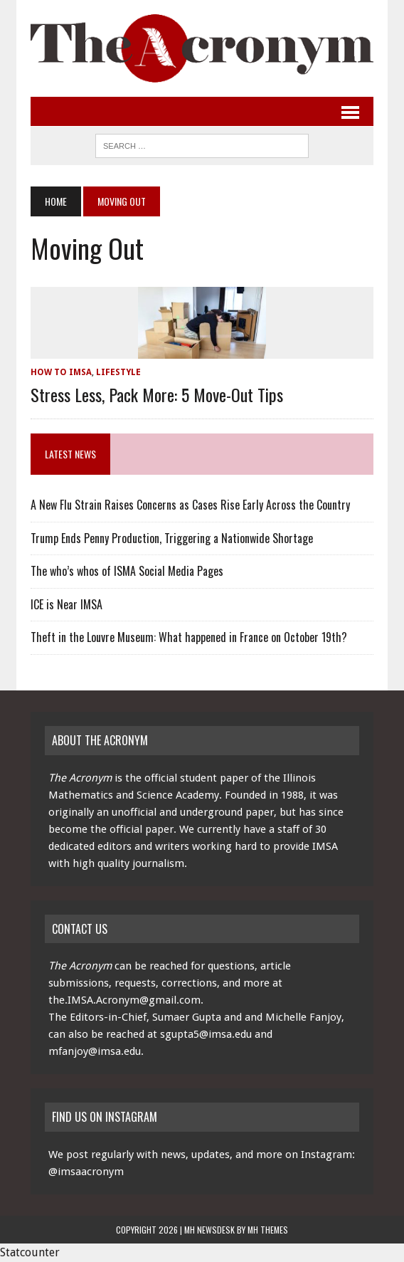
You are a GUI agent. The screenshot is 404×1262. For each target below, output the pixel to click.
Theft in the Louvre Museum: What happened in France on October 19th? (189, 637)
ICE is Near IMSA (66, 604)
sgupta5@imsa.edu (206, 1034)
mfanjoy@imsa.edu (94, 1051)
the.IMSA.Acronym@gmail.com (124, 1000)
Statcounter (30, 1252)
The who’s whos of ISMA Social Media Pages (127, 570)
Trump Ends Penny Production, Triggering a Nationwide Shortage (172, 538)
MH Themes (268, 1230)
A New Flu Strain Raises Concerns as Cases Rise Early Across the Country (190, 504)
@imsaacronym (86, 1171)
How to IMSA (61, 372)
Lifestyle (118, 372)
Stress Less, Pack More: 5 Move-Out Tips (157, 394)
